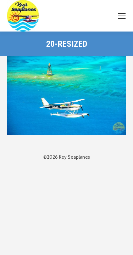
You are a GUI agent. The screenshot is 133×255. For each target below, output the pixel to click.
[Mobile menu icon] (121, 16)
